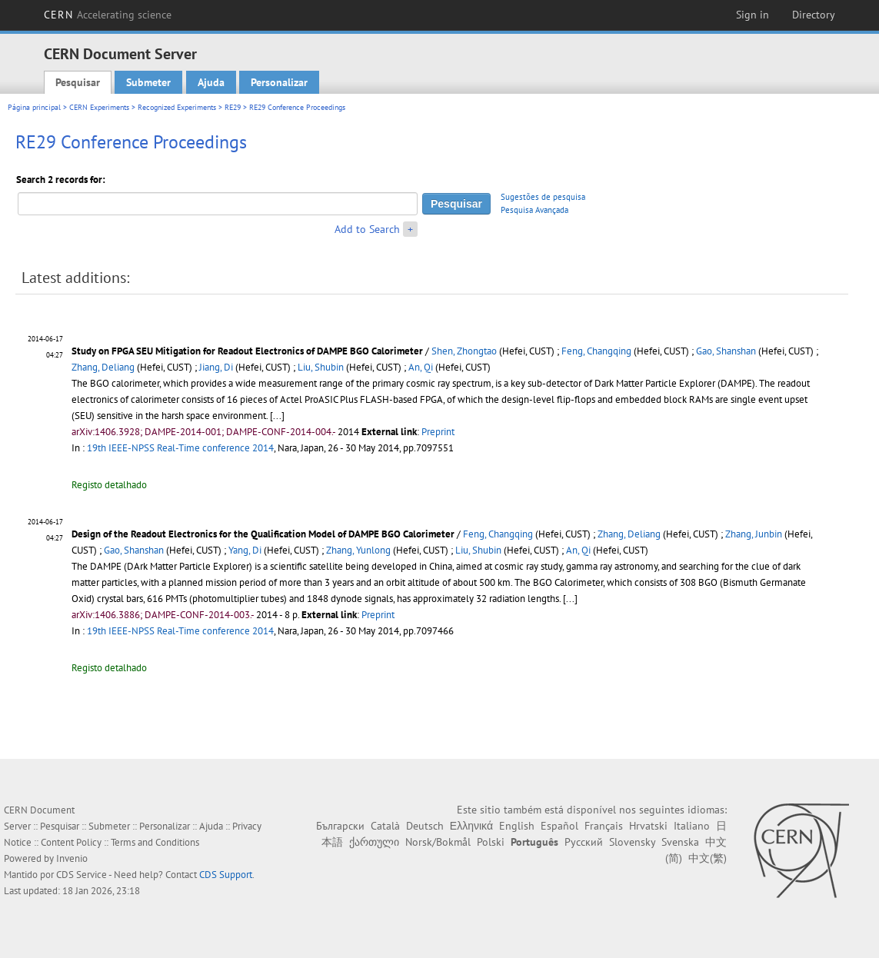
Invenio (72, 858)
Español (559, 826)
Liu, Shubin (321, 367)
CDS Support (225, 874)
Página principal (34, 107)
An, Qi (420, 367)
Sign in (752, 15)
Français (603, 826)
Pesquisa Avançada (534, 210)
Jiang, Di (216, 367)
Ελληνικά (471, 826)
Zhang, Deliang (103, 367)
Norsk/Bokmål (438, 842)
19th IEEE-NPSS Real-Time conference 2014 (180, 447)
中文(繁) (707, 858)
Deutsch (425, 826)
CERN (107, 15)
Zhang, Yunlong (358, 550)
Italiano (692, 826)
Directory (813, 15)
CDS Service (81, 874)
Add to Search (367, 229)
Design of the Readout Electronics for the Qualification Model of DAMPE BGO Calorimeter (263, 534)
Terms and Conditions (155, 842)
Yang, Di (244, 550)
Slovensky (632, 842)
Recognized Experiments (177, 107)
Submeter (148, 82)
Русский (583, 842)
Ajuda (211, 82)
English (516, 826)
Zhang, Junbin (753, 534)
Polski (490, 842)
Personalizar (279, 82)
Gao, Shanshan (726, 351)
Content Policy (71, 842)
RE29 (233, 107)
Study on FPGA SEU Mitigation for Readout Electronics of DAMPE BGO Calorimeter (247, 351)
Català (385, 826)
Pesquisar (77, 82)
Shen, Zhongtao (464, 351)
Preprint (437, 431)
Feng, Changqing (596, 351)
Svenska (680, 842)
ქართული (374, 842)
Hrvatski (648, 826)
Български (340, 826)
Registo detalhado (109, 484)
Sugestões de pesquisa (543, 196)
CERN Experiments (99, 107)
